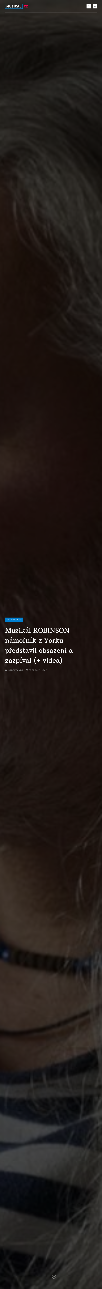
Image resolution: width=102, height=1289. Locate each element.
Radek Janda (14, 670)
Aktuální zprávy (14, 620)
